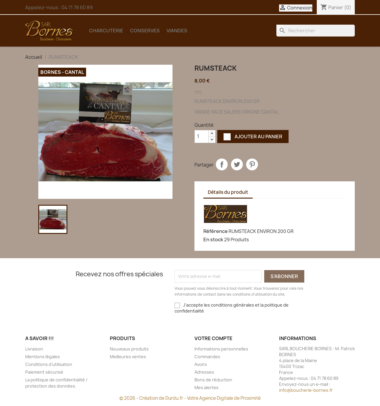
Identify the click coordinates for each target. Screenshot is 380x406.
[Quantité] (201, 136)
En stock (213, 239)
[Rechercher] (315, 31)
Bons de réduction (213, 380)
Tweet (237, 164)
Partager (222, 164)
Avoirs (200, 364)
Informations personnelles (221, 349)
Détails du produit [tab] (228, 192)
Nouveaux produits (129, 349)
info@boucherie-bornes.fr (306, 390)
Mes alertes (206, 387)
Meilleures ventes (128, 356)
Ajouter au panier (253, 136)
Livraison (34, 349)
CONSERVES (145, 30)
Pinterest (252, 164)
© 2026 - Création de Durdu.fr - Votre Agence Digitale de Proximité (190, 398)
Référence (215, 231)
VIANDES (177, 30)
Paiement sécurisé (44, 372)
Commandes (207, 356)
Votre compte (213, 338)
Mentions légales (42, 356)
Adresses (204, 372)
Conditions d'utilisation (48, 364)
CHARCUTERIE (106, 30)
